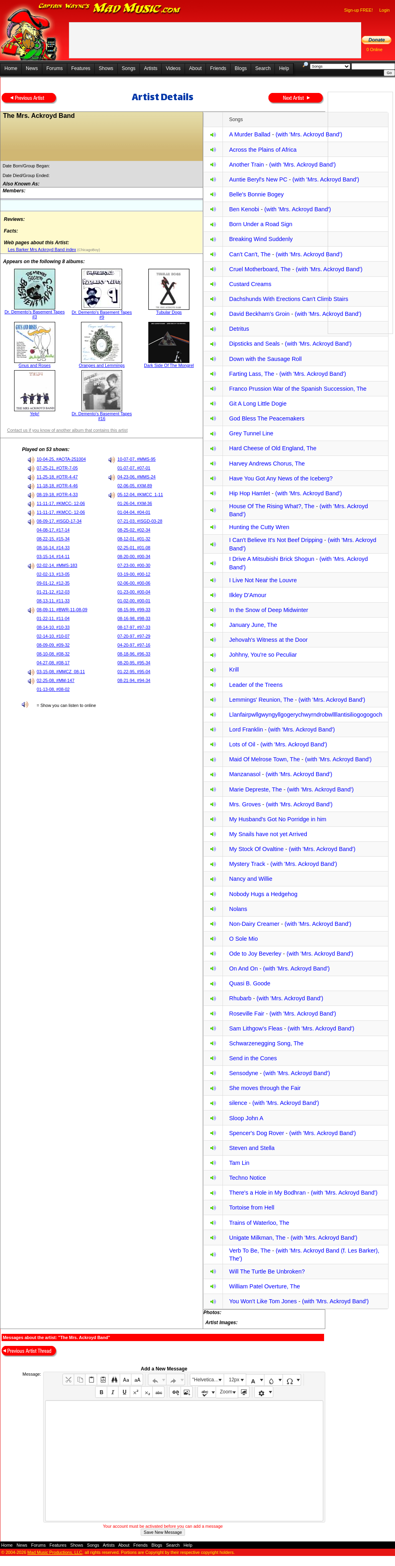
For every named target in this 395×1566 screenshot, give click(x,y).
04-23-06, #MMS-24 (136, 476)
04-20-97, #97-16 (133, 645)
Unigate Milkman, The (257, 1237)
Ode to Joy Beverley (255, 953)
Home (10, 68)
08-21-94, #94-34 (133, 680)
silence (238, 1103)
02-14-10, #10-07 (53, 636)
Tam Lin (239, 1163)
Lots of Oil (242, 744)
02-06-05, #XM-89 (134, 485)
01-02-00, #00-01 (133, 600)
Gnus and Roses (34, 365)
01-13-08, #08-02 (53, 689)
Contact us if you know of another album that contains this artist (67, 430)
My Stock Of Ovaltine (256, 849)
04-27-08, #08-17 (53, 662)
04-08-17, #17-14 (53, 529)
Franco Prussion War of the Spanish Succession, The (297, 388)
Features (80, 68)
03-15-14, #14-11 (53, 556)
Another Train (246, 164)
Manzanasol (244, 774)
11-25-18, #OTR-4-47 (57, 476)
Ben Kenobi (244, 209)
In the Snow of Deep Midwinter (268, 610)
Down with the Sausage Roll (265, 359)
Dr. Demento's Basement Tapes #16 (102, 416)
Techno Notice (247, 1177)
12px (234, 1380)
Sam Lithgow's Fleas (255, 1028)
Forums (54, 68)
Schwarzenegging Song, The (266, 1043)
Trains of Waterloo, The (259, 1223)
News (32, 68)
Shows (106, 68)
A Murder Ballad (249, 134)
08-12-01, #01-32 (133, 538)
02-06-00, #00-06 (133, 583)
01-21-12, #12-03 (53, 591)
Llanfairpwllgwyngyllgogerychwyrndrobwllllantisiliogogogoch (305, 714)
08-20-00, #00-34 (133, 556)
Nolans (238, 909)
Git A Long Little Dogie (257, 403)
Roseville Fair (246, 1013)
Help (284, 68)
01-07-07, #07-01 (133, 468)
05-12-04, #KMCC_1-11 (140, 494)
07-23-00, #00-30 (133, 565)
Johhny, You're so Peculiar (263, 654)
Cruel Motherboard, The (260, 269)
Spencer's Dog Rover (256, 1133)
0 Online (374, 49)
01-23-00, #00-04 (133, 591)
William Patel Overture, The (264, 1286)
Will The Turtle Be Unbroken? (267, 1271)
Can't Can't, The (249, 254)
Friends (218, 68)
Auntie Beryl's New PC (258, 179)
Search (262, 68)
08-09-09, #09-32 (53, 645)
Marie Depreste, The (255, 789)
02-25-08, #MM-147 (56, 680)
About (195, 68)
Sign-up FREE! (358, 10)
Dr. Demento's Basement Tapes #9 (102, 314)
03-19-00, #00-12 (133, 574)
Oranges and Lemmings (102, 365)
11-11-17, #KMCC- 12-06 (61, 503)
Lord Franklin (246, 729)
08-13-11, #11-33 (53, 600)
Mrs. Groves (244, 804)
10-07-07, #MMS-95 (136, 459)
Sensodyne (243, 1073)
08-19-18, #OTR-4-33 (57, 494)
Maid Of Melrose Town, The (264, 759)
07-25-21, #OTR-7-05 (57, 468)
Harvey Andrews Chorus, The (267, 463)
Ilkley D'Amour (247, 595)
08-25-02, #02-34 (133, 529)
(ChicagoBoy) (88, 250)
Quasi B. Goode (249, 983)
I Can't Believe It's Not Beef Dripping (275, 540)
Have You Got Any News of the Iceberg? (281, 478)
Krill (234, 669)
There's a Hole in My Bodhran (267, 1192)
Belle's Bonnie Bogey (256, 194)
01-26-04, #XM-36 (134, 503)
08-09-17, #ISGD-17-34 (59, 521)
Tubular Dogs (169, 312)
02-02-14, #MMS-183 (57, 565)
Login (384, 10)
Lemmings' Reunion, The (261, 699)
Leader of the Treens (256, 685)
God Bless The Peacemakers (266, 418)
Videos (173, 68)
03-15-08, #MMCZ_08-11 (61, 671)
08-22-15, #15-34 (53, 538)
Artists (150, 68)
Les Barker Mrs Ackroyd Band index (42, 249)
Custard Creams (250, 284)
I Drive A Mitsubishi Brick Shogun (271, 559)
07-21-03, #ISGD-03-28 (139, 521)
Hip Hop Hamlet (249, 493)
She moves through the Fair (265, 1088)
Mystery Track (247, 864)
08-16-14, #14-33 (53, 547)
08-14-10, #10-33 (53, 627)
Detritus (239, 329)
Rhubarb (240, 998)
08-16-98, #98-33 (133, 618)
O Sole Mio (243, 938)
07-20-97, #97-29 (133, 636)
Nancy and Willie (250, 879)
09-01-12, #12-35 (53, 583)
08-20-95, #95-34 (133, 662)
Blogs (241, 68)
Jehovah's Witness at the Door (268, 640)
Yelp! (34, 413)
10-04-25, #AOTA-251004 (61, 459)
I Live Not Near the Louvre (263, 580)
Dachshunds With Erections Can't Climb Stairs (288, 299)
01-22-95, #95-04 (133, 671)
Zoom (226, 1392)
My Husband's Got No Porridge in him (277, 819)
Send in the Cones (252, 1058)
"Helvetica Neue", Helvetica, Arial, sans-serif (208, 1380)
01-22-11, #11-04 (53, 618)
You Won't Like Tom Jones (263, 1301)
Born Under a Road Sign (260, 224)
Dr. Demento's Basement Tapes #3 (34, 314)
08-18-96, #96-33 (133, 653)
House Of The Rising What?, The (271, 506)
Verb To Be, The (249, 1250)
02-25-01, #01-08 (133, 547)
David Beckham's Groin (259, 314)
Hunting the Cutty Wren (259, 527)
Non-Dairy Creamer (254, 924)
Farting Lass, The (251, 374)
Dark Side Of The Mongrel (169, 365)
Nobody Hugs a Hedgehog (263, 894)
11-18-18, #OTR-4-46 (57, 485)
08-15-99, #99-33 (133, 609)
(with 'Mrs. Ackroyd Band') (309, 134)
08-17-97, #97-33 (133, 627)
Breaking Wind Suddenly (261, 239)
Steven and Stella (251, 1148)
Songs (128, 68)
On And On (243, 968)
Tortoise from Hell (251, 1207)
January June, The (253, 625)
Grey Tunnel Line (251, 433)
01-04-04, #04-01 (133, 512)
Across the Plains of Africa (262, 149)
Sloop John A (246, 1118)
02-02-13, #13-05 (53, 574)
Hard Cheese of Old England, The (272, 448)
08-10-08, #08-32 (53, 653)
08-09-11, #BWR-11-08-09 (62, 609)
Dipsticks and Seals (254, 343)
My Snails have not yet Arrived (268, 834)
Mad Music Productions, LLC (54, 1552)
